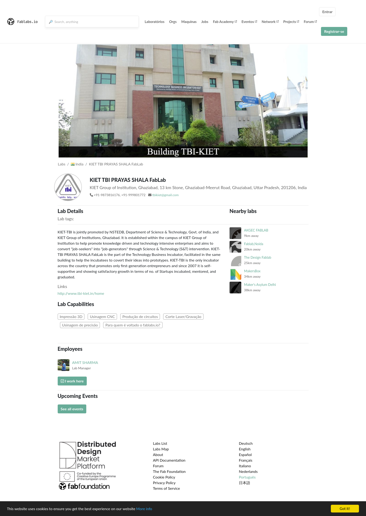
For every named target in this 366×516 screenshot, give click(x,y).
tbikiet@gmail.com (165, 195)
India (77, 164)
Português (247, 477)
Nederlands (248, 471)
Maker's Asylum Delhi (260, 285)
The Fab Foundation (169, 471)
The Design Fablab (257, 257)
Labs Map (161, 449)
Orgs (173, 21)
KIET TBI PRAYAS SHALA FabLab (116, 164)
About (158, 454)
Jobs (204, 21)
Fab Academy (225, 21)
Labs (61, 164)
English (245, 449)
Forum (310, 21)
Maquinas (188, 21)
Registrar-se (334, 31)
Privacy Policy (164, 482)
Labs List (160, 443)
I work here (72, 381)
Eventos (249, 21)
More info (144, 508)
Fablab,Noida (253, 244)
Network (270, 21)
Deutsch (246, 443)
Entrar (327, 11)
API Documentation (169, 460)
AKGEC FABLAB (256, 230)
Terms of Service (166, 488)
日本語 (244, 482)
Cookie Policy (164, 477)
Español (245, 454)
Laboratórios (154, 21)
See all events (72, 409)
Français (245, 460)
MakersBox (252, 271)
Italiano (245, 466)
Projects (291, 21)
